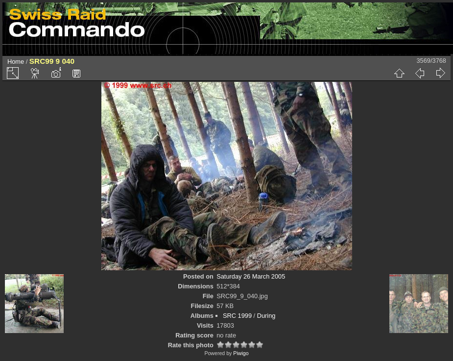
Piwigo (240, 353)
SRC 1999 (237, 315)
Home (15, 61)
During (266, 315)
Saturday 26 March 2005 (250, 276)
